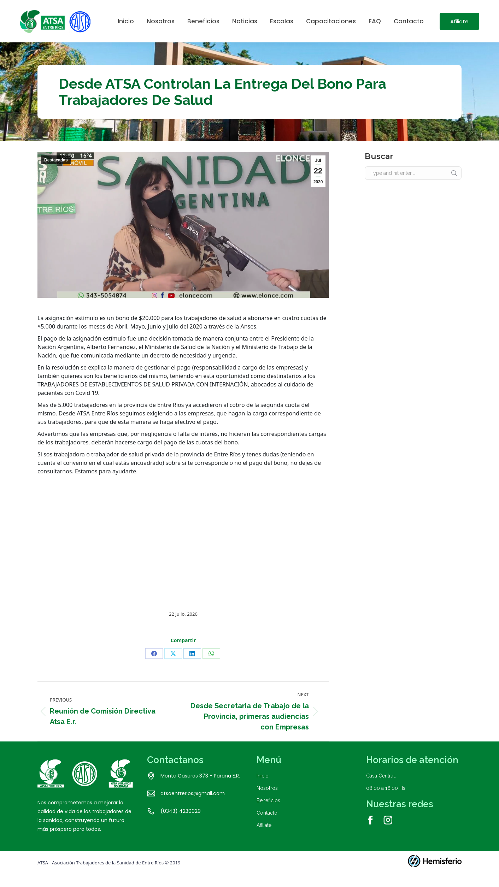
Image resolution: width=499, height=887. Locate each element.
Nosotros (267, 801)
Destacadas (56, 172)
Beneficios (268, 813)
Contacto (267, 825)
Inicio (263, 788)
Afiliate (264, 838)
